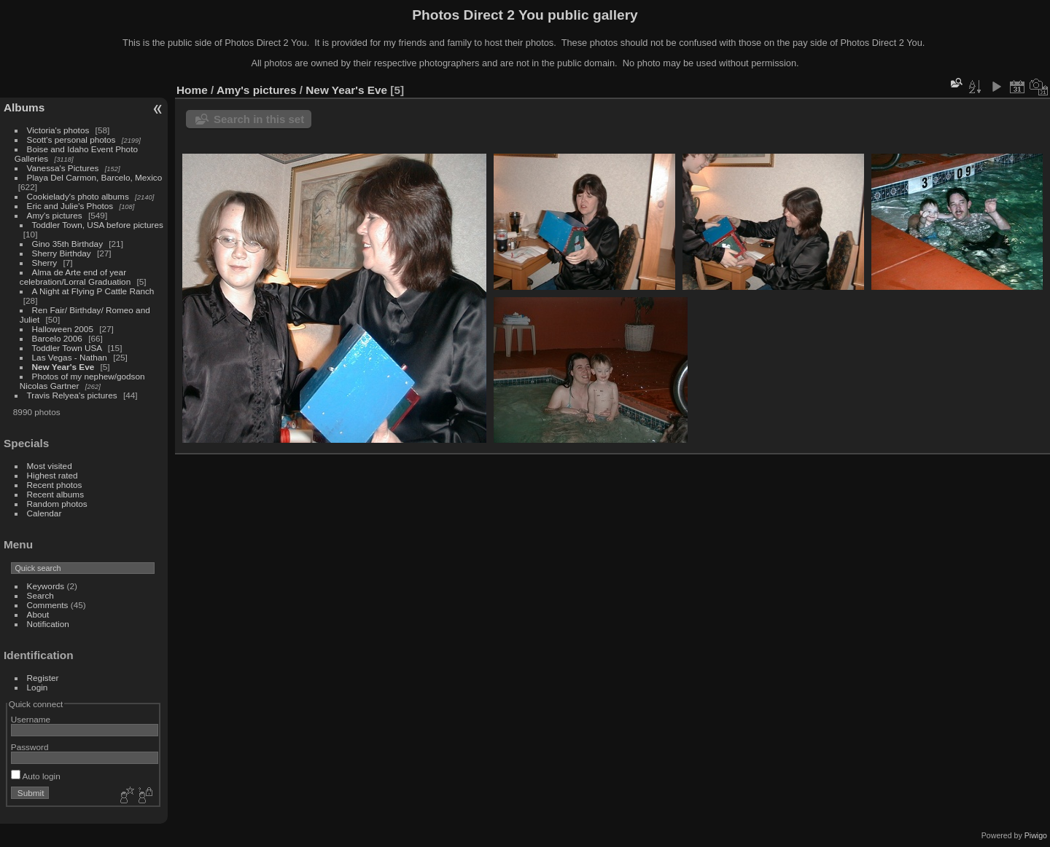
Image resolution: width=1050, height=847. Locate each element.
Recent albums (55, 494)
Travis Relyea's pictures (72, 395)
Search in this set (259, 119)
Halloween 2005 (62, 329)
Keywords (46, 586)
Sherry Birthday (61, 253)
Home (192, 90)
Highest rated (52, 475)
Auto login (36, 776)
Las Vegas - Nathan (69, 357)
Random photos (57, 503)
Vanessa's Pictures (63, 168)
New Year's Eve (63, 366)
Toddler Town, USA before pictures (97, 224)
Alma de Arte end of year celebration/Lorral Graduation (75, 276)
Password (30, 747)
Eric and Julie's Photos (70, 205)
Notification (48, 624)
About (38, 614)
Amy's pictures (54, 215)
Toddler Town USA (67, 347)
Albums (24, 107)
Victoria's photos (58, 130)
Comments (48, 605)
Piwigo (1035, 835)
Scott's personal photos (71, 139)
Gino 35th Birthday (67, 243)
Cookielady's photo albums (78, 196)
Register (43, 677)
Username (30, 719)
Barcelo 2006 (57, 338)
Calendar (44, 513)
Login (37, 687)
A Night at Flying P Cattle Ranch (93, 291)
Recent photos (54, 484)
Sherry (45, 262)
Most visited (49, 465)
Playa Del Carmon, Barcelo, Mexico (95, 177)
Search (40, 595)
